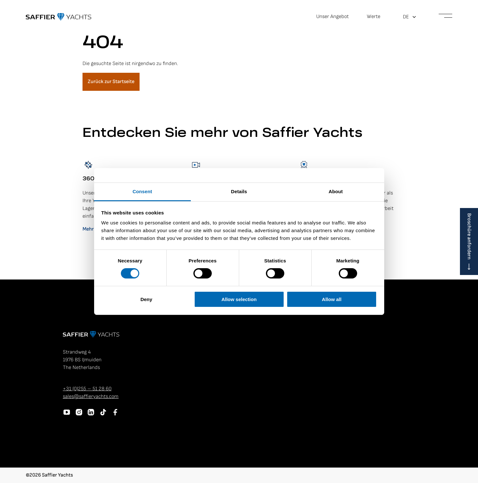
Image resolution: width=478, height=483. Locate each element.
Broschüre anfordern (469, 236)
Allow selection (239, 299)
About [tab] (336, 191)
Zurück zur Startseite (111, 82)
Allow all (332, 299)
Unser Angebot (332, 17)
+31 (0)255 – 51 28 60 (87, 389)
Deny (146, 299)
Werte (373, 17)
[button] (409, 17)
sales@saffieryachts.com (91, 396)
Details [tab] (239, 191)
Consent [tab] (142, 191)
